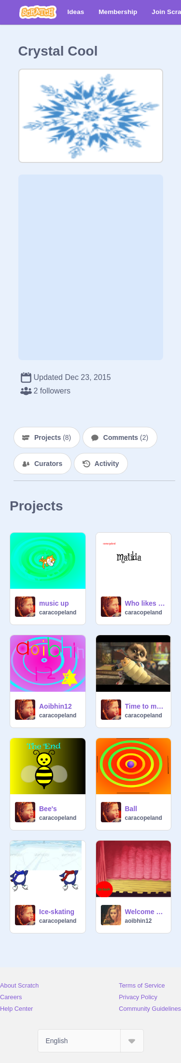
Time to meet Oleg (145, 706)
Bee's (48, 809)
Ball (131, 809)
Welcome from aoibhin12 (145, 912)
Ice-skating (56, 912)
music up (54, 603)
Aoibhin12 (55, 706)
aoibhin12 (138, 920)
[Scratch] (37, 12)
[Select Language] (91, 1040)
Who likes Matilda (145, 603)
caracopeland (57, 612)
